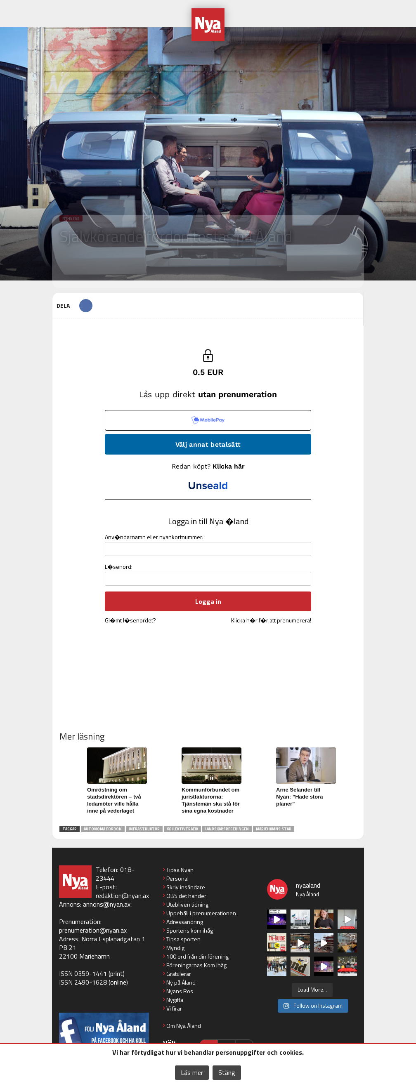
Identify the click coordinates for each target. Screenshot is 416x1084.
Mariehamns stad (273, 829)
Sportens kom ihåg (189, 930)
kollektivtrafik (182, 829)
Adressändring (184, 921)
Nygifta (174, 999)
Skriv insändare (185, 887)
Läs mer (192, 1072)
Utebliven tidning (187, 904)
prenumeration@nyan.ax (93, 930)
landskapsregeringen (227, 829)
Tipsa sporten (183, 939)
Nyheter (71, 218)
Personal (177, 878)
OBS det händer (186, 895)
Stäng (226, 1072)
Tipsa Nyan (180, 869)
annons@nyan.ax (106, 904)
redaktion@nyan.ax (122, 895)
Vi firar (174, 1008)
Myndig (175, 947)
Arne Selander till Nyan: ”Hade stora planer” (299, 797)
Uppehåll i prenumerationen (201, 913)
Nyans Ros (179, 991)
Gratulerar (178, 973)
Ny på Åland (181, 982)
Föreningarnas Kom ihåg (196, 965)
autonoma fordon (103, 829)
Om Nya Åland (183, 1025)
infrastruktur (144, 829)
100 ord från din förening (197, 956)
